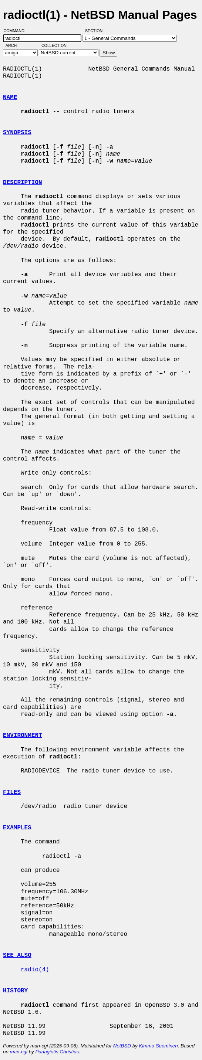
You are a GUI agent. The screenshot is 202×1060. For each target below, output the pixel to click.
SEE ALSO (17, 955)
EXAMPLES (17, 828)
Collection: (54, 45)
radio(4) (35, 970)
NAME (10, 98)
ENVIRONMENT (22, 735)
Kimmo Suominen (158, 1046)
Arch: (15, 45)
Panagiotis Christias (57, 1051)
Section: (96, 30)
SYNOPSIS (17, 133)
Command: (17, 30)
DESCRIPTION (22, 183)
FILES (12, 792)
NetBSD (122, 1046)
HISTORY (15, 991)
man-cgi (18, 1051)
